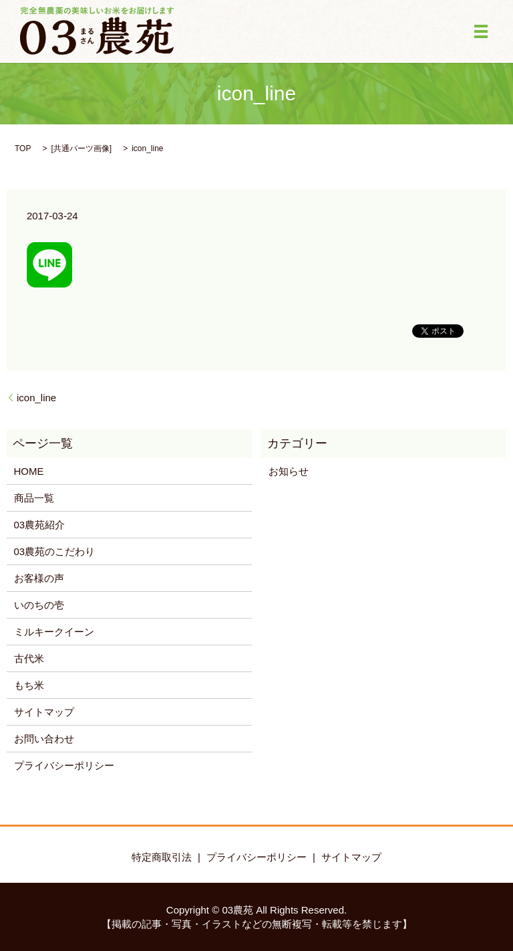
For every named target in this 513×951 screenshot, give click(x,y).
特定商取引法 (162, 857)
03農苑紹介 (39, 524)
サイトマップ (44, 712)
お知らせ (289, 471)
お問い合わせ (44, 738)
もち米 (29, 685)
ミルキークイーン (54, 631)
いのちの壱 (39, 605)
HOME (29, 471)
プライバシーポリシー (64, 765)
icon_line (36, 397)
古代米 (29, 658)
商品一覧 (34, 498)
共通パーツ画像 (81, 148)
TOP (23, 148)
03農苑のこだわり (55, 551)
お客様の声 (39, 578)
